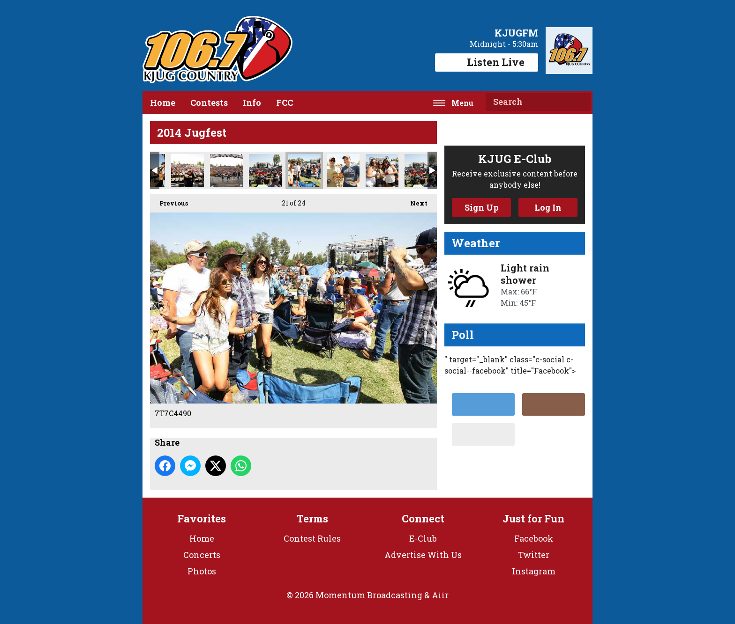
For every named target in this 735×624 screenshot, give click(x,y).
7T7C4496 (265, 170)
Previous (169, 200)
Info (252, 102)
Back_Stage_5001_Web (226, 170)
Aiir (440, 595)
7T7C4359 (343, 170)
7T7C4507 (382, 170)
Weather (475, 242)
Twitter (533, 554)
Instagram (533, 571)
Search (580, 102)
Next (414, 200)
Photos (202, 571)
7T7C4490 (304, 170)
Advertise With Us (423, 554)
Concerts (201, 554)
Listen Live (487, 62)
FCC (284, 102)
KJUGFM (516, 32)
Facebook (533, 538)
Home (162, 102)
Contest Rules (312, 538)
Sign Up (482, 207)
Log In (548, 207)
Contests (209, 102)
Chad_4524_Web (187, 170)
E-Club (423, 538)
